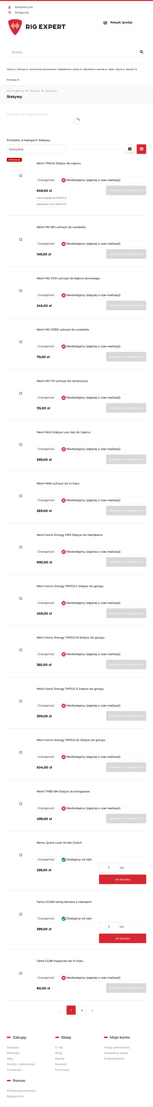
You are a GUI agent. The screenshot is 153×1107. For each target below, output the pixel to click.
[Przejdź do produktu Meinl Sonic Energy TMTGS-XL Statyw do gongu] (21, 756)
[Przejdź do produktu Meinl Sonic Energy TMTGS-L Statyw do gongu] (21, 602)
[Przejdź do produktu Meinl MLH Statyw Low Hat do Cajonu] (21, 448)
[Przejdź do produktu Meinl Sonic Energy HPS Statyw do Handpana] (21, 551)
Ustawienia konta (116, 1053)
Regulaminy (15, 1096)
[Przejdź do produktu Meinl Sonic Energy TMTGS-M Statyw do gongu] (21, 653)
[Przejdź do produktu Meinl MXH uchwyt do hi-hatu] (21, 499)
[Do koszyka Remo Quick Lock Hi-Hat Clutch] (122, 879)
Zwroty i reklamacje (20, 1064)
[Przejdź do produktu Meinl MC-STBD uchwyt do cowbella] (21, 345)
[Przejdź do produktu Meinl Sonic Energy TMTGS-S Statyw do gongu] (21, 704)
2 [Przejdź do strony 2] (81, 1010)
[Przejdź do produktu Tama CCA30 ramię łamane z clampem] (21, 921)
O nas (59, 1047)
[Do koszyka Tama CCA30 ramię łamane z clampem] (122, 938)
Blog (58, 1053)
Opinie (59, 1058)
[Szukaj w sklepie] (73, 52)
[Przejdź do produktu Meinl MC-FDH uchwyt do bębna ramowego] (21, 294)
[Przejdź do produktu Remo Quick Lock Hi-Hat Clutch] (21, 862)
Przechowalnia (114, 1058)
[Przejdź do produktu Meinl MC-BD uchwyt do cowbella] (21, 243)
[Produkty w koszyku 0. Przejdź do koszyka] (121, 22)
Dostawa (13, 1047)
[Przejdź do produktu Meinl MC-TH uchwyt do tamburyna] (21, 397)
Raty (10, 1058)
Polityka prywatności (21, 1090)
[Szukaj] (141, 52)
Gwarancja (14, 1070)
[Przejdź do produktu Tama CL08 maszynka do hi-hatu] (21, 977)
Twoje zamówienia (116, 1047)
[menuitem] (11, 69)
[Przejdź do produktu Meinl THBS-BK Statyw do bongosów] (21, 807)
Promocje (62, 1070)
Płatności (13, 1053)
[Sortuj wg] (36, 149)
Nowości (61, 1064)
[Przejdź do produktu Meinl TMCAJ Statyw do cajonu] (21, 185)
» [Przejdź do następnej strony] (92, 1010)
